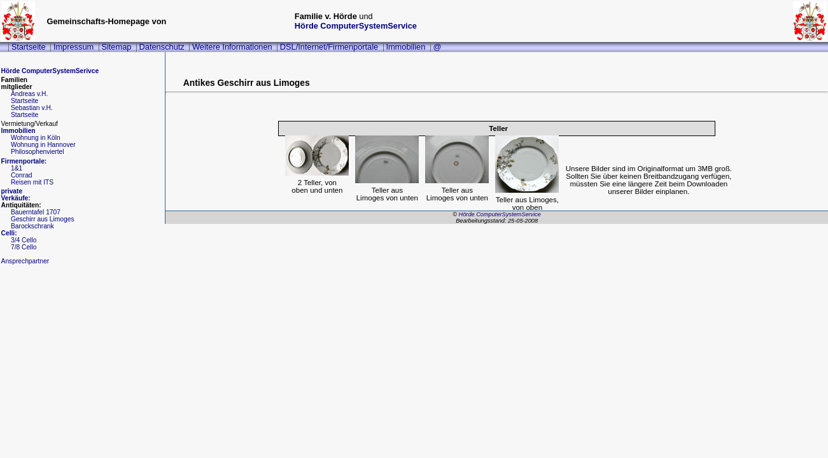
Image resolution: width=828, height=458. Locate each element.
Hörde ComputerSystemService (356, 26)
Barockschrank (32, 226)
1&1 (16, 168)
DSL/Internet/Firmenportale (329, 47)
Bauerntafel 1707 (35, 212)
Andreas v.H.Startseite (29, 97)
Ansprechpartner (25, 261)
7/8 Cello (23, 247)
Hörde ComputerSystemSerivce (50, 70)
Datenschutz (162, 47)
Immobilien (405, 47)
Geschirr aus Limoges (42, 219)
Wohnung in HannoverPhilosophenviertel (43, 148)
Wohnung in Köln (35, 137)
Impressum (73, 47)
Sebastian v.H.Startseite (32, 111)
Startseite (28, 47)
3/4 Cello (23, 240)
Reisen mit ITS (32, 182)
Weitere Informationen (232, 47)
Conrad (21, 175)
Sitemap (116, 47)
